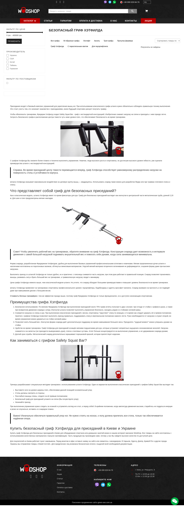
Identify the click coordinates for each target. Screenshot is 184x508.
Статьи (48, 21)
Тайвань (11, 65)
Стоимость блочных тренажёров (23, 296)
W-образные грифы (71, 41)
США (10, 59)
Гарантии (65, 21)
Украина (11, 55)
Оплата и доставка (90, 21)
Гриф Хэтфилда (57, 46)
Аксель (97, 41)
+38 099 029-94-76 (131, 2)
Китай (10, 62)
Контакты (131, 21)
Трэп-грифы (108, 41)
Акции (148, 21)
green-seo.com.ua (105, 502)
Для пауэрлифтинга (100, 46)
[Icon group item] (31, 476)
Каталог (29, 21)
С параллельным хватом (78, 46)
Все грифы (55, 41)
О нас (113, 21)
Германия (12, 69)
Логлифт (86, 41)
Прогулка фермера (125, 41)
